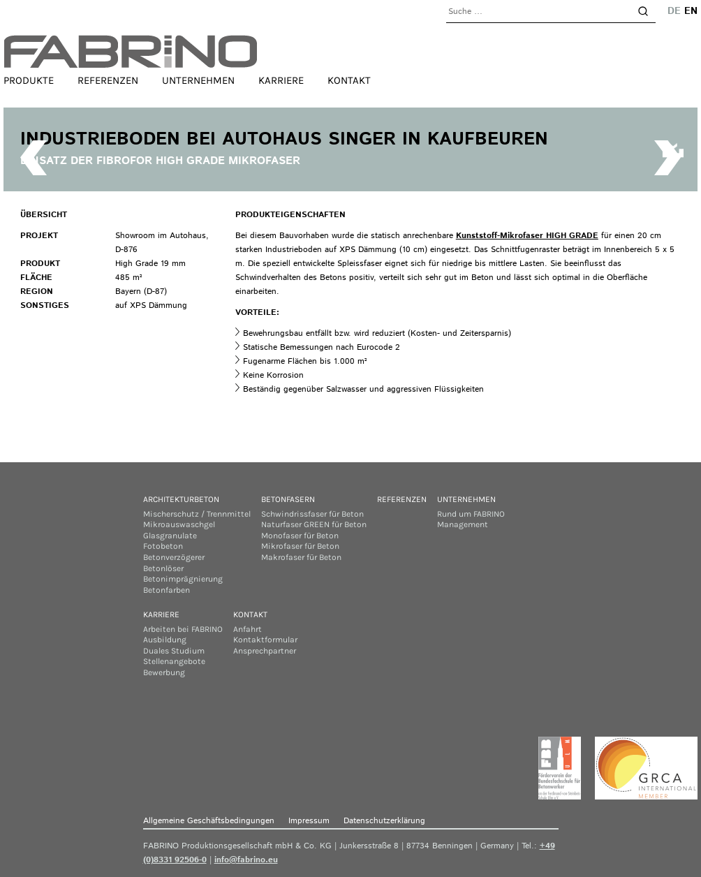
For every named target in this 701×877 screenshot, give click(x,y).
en (691, 11)
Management (462, 524)
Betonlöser (163, 568)
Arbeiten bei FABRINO (183, 629)
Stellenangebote (174, 661)
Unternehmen (198, 80)
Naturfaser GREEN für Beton (314, 524)
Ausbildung (164, 639)
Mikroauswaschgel (179, 524)
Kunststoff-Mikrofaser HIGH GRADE (527, 236)
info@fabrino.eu (246, 860)
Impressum (309, 821)
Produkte (28, 80)
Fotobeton (163, 546)
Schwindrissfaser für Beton (312, 514)
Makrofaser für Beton (301, 557)
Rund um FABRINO (471, 514)
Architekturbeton (181, 499)
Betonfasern (288, 499)
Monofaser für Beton (300, 535)
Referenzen (108, 80)
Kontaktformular (265, 639)
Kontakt (349, 80)
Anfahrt (247, 629)
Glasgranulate (170, 535)
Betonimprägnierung (183, 579)
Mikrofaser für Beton (300, 546)
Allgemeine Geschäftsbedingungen (208, 821)
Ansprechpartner (264, 651)
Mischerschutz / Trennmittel (197, 514)
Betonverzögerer (174, 557)
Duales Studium (174, 651)
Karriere (281, 80)
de (674, 11)
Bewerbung (164, 672)
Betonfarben (166, 590)
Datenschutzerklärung (384, 821)
